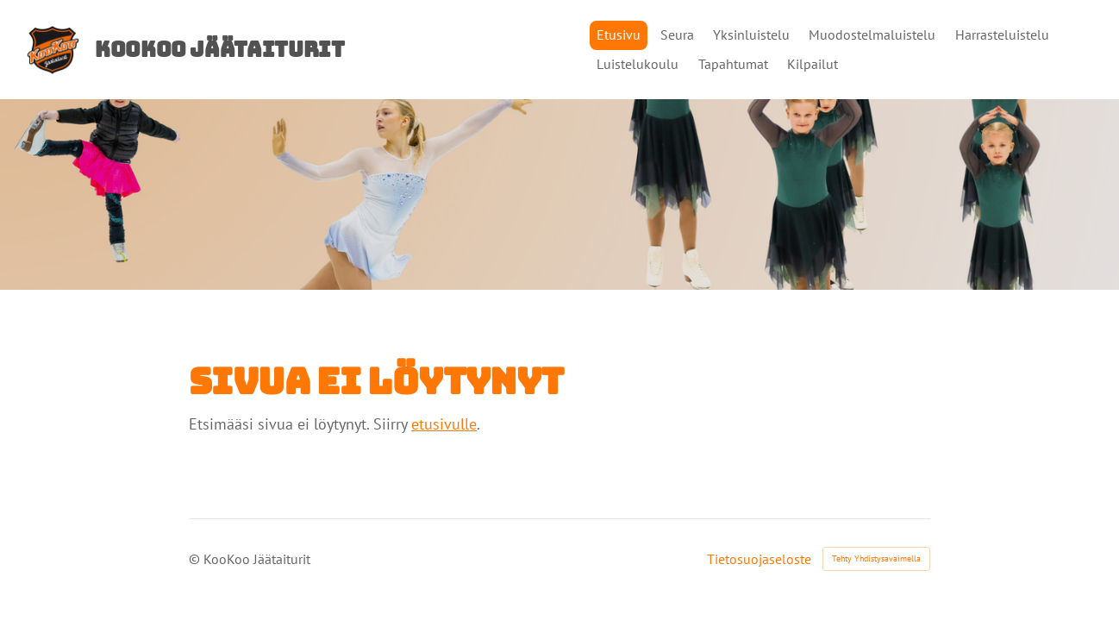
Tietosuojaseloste (759, 559)
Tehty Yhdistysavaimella (876, 558)
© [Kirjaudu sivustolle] (196, 559)
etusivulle (444, 424)
